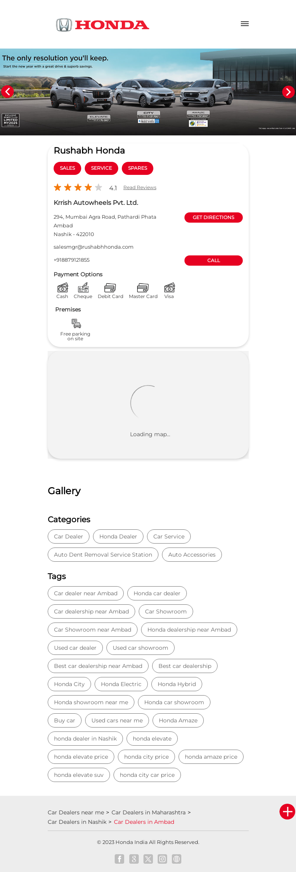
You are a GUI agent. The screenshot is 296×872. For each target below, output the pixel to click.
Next (288, 92)
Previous (7, 92)
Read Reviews (139, 187)
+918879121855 (71, 260)
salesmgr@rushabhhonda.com (94, 247)
